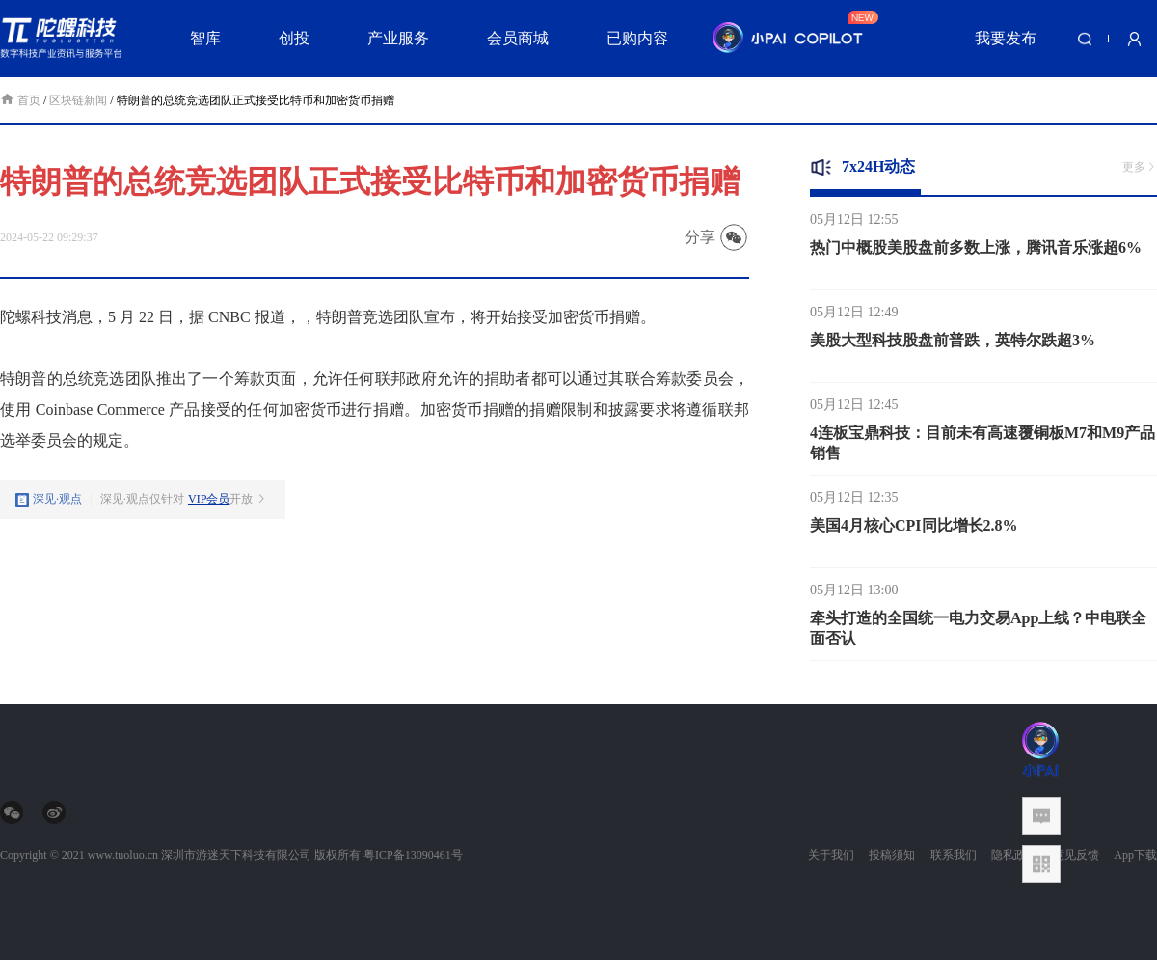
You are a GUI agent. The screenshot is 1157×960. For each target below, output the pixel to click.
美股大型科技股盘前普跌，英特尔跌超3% (952, 346)
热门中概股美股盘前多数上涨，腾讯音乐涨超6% (976, 253)
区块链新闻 (78, 100)
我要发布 (1005, 38)
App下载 (1135, 855)
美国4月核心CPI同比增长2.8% (914, 531)
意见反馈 (1076, 855)
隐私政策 (1014, 855)
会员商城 (518, 38)
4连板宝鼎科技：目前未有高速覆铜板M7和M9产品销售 (982, 448)
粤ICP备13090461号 (413, 855)
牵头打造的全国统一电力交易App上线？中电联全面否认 (978, 634)
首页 (21, 100)
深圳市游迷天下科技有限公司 (236, 855)
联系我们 (953, 855)
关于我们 (831, 855)
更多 (1139, 167)
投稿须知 (892, 855)
